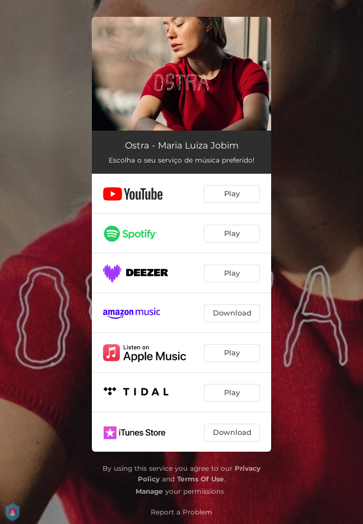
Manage (149, 491)
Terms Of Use (200, 479)
